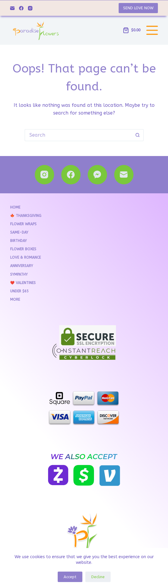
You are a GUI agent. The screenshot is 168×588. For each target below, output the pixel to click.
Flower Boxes (23, 249)
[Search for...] (78, 135)
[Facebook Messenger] (97, 174)
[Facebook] (21, 8)
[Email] (12, 8)
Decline (98, 577)
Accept (70, 577)
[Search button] (138, 135)
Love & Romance (25, 257)
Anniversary (21, 266)
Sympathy (19, 274)
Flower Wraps (23, 224)
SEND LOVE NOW (138, 8)
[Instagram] (30, 8)
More (15, 299)
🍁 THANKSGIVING (25, 216)
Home (15, 207)
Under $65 (19, 291)
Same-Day (19, 232)
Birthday (18, 241)
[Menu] (152, 30)
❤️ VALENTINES (23, 283)
